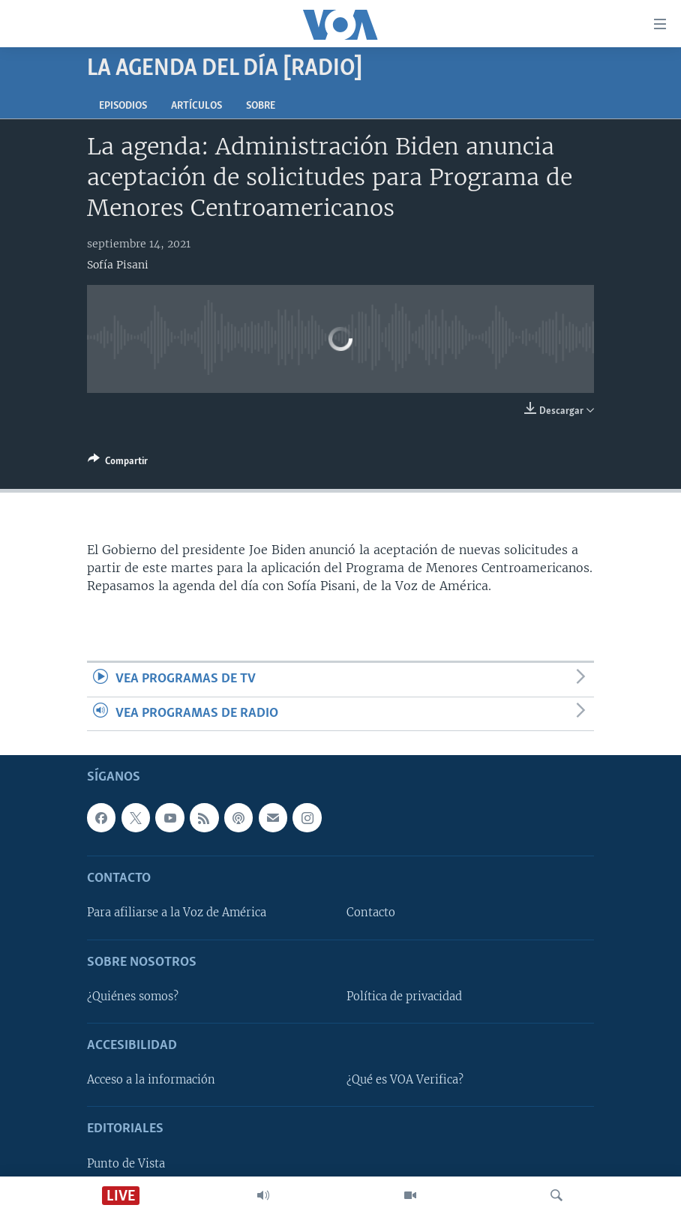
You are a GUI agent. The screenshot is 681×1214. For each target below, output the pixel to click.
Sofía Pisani (117, 264)
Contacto (370, 912)
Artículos (196, 106)
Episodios (123, 106)
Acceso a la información (151, 1080)
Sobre (260, 106)
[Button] (118, 463)
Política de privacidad (404, 996)
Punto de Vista (126, 1164)
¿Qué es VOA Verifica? (405, 1080)
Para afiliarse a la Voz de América (176, 912)
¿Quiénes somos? (132, 996)
